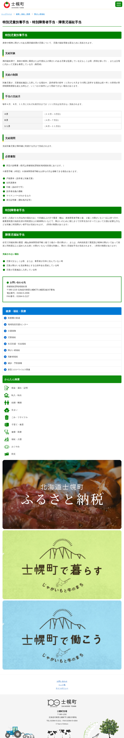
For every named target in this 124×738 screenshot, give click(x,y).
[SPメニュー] (118, 4)
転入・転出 (13, 395)
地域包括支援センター (16, 324)
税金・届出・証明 (16, 388)
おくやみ (12, 446)
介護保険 (10, 331)
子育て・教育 (14, 424)
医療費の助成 (12, 318)
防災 (10, 454)
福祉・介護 (13, 439)
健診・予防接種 (13, 363)
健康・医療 (13, 432)
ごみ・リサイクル (16, 417)
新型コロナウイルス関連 (17, 369)
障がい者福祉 (39, 14)
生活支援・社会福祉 (15, 344)
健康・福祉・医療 (23, 14)
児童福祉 (10, 337)
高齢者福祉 (11, 356)
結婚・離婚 (13, 402)
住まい (11, 410)
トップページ (6, 14)
